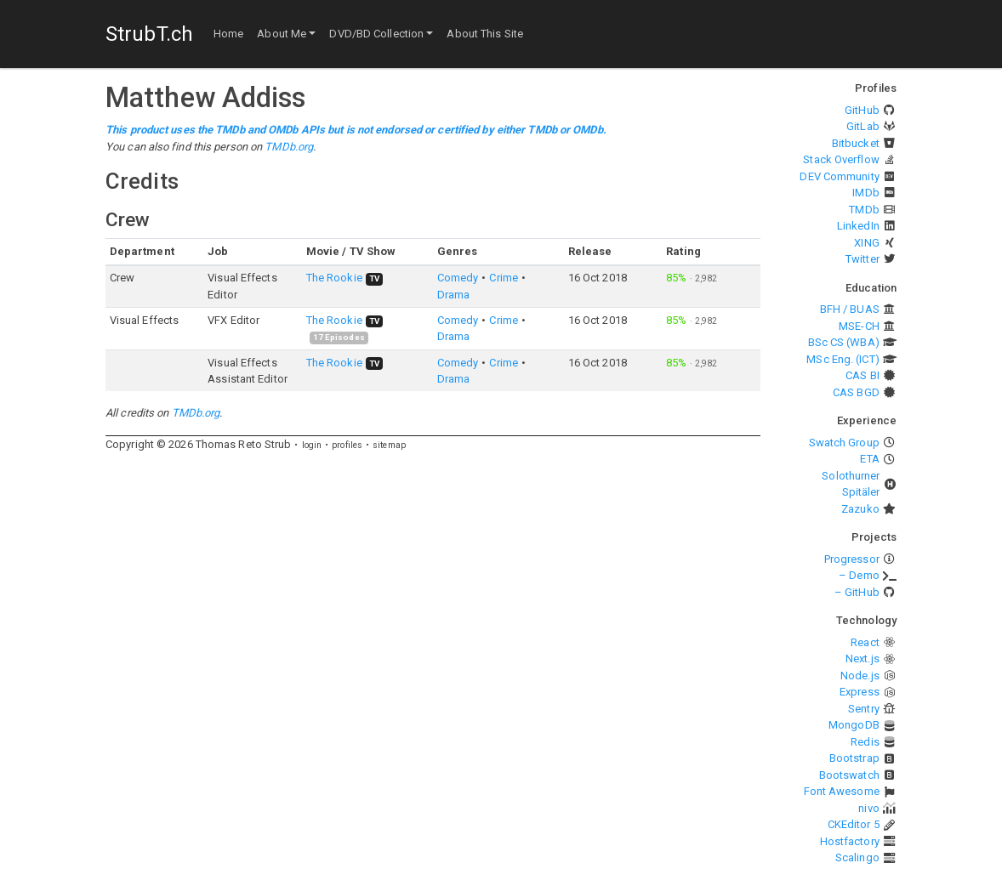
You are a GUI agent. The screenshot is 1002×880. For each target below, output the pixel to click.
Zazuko (860, 508)
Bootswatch (849, 775)
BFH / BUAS (850, 309)
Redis (865, 741)
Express (860, 691)
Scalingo (857, 857)
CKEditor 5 (854, 824)
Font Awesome (842, 791)
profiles (347, 445)
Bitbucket (856, 143)
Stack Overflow (841, 159)
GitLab (863, 126)
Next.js (862, 658)
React (865, 642)
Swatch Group (844, 442)
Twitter (862, 259)
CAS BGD (856, 392)
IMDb (865, 192)
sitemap (389, 445)
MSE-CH (859, 326)
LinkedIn (858, 225)
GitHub (862, 110)
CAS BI (862, 375)
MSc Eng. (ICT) (842, 359)
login (312, 445)
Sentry (864, 708)
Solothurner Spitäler (851, 484)
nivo (868, 808)
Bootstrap (854, 758)
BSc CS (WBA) (844, 342)
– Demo (859, 575)
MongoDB (854, 724)
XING (866, 242)
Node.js (860, 675)
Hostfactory (850, 841)
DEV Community (839, 176)
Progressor (852, 559)
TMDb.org (289, 146)
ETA (869, 458)
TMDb (864, 209)
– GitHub (857, 592)
